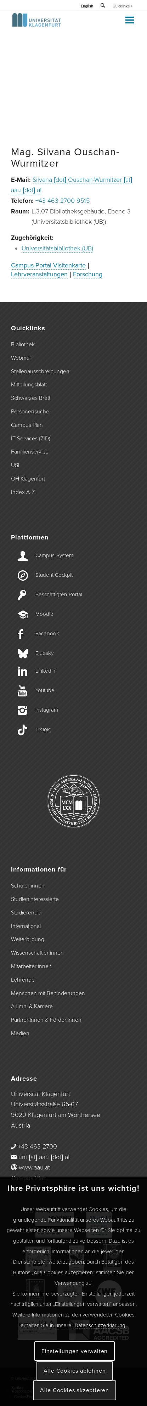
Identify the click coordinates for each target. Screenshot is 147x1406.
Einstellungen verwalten (74, 1351)
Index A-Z (23, 492)
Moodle (44, 614)
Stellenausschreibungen (40, 371)
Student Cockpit (54, 575)
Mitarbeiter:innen (31, 966)
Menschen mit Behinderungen (48, 993)
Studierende (26, 912)
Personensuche (30, 411)
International (26, 926)
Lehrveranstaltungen (39, 274)
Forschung (87, 274)
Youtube (45, 690)
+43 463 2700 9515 (62, 201)
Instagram (46, 710)
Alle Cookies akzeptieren (74, 1390)
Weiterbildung (27, 939)
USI (15, 465)
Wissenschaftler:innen (37, 952)
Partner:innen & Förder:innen (46, 1020)
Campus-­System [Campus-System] (54, 555)
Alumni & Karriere (32, 1006)
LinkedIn (45, 671)
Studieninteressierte (35, 899)
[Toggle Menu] (129, 19)
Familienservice (30, 451)
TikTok (42, 729)
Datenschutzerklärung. (100, 1325)
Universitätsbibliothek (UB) (57, 248)
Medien (20, 1033)
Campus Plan (27, 425)
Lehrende (23, 979)
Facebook (47, 633)
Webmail (21, 358)
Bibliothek (23, 344)
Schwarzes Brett (30, 398)
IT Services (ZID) (30, 438)
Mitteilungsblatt (29, 384)
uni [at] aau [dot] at (44, 1157)
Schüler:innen (28, 885)
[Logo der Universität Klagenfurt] (61, 25)
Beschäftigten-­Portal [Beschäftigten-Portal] (58, 594)
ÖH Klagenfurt (28, 478)
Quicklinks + (122, 6)
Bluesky (44, 653)
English (87, 6)
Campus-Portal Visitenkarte (48, 265)
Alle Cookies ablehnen (75, 1370)
